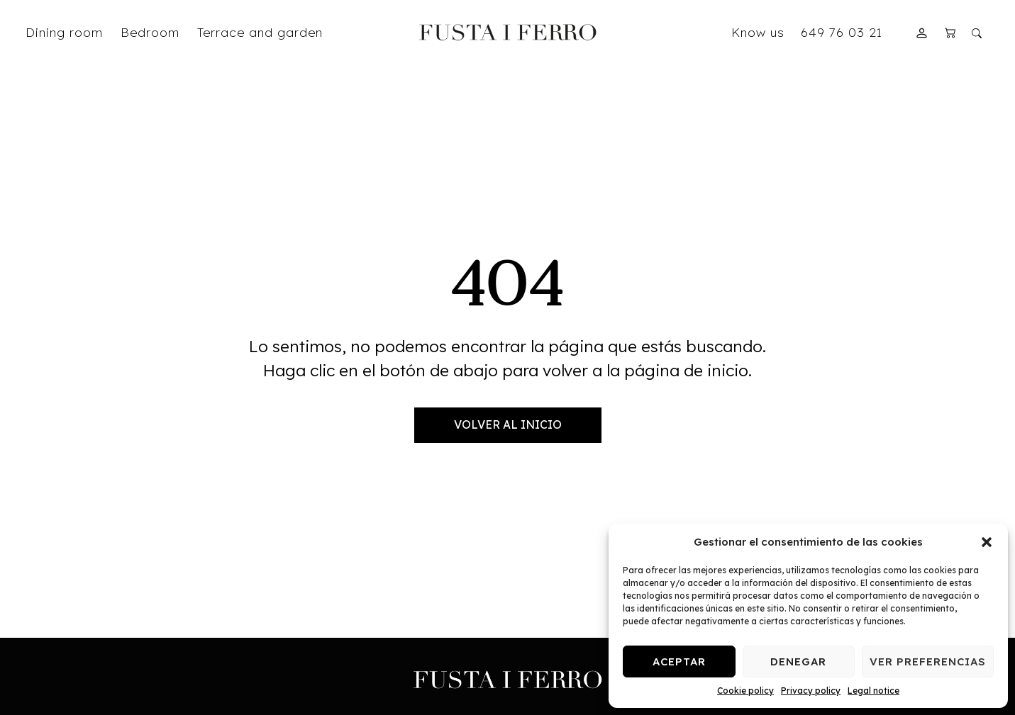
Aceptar (679, 661)
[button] (987, 542)
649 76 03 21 (841, 32)
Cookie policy (745, 690)
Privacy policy (811, 690)
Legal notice (873, 690)
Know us (757, 32)
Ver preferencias (928, 661)
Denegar (798, 661)
